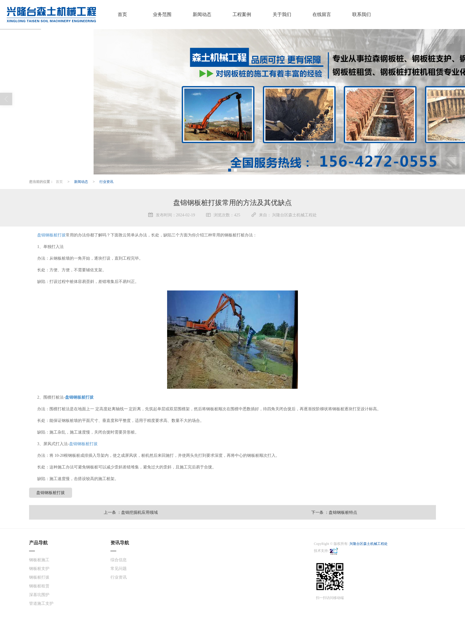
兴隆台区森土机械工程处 (368, 543)
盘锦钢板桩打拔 (51, 235)
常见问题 (118, 568)
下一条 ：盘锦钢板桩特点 (334, 512)
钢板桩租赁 (39, 586)
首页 (59, 181)
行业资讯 (106, 181)
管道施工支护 (41, 603)
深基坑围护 (39, 594)
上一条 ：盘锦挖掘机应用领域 (131, 512)
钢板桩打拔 (39, 577)
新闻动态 (81, 181)
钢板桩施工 (39, 559)
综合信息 (118, 559)
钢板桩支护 (39, 568)
